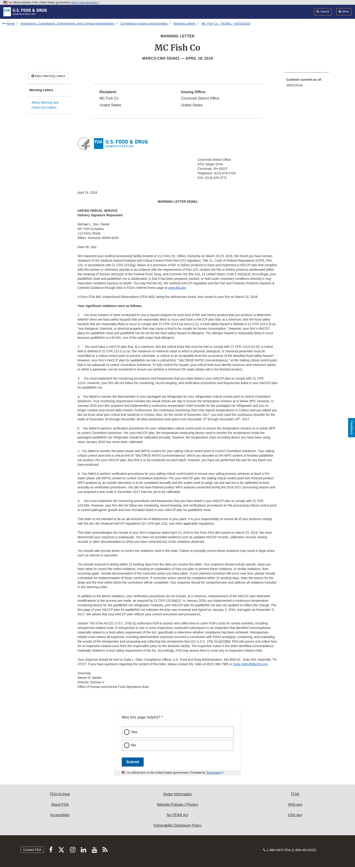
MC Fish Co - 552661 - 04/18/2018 (225, 23)
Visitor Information (177, 794)
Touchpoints (213, 772)
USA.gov (295, 815)
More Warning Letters (48, 76)
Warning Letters (184, 23)
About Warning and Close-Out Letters (45, 105)
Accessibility (60, 815)
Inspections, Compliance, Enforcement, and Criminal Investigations (68, 23)
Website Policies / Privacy (177, 804)
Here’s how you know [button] (85, 2)
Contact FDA (32, 850)
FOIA (295, 794)
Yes (134, 732)
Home (10, 23)
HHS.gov (295, 804)
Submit (132, 762)
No (133, 745)
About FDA (60, 804)
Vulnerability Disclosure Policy (177, 825)
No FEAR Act (177, 815)
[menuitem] (306, 83)
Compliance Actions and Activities (144, 23)
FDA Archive (60, 794)
